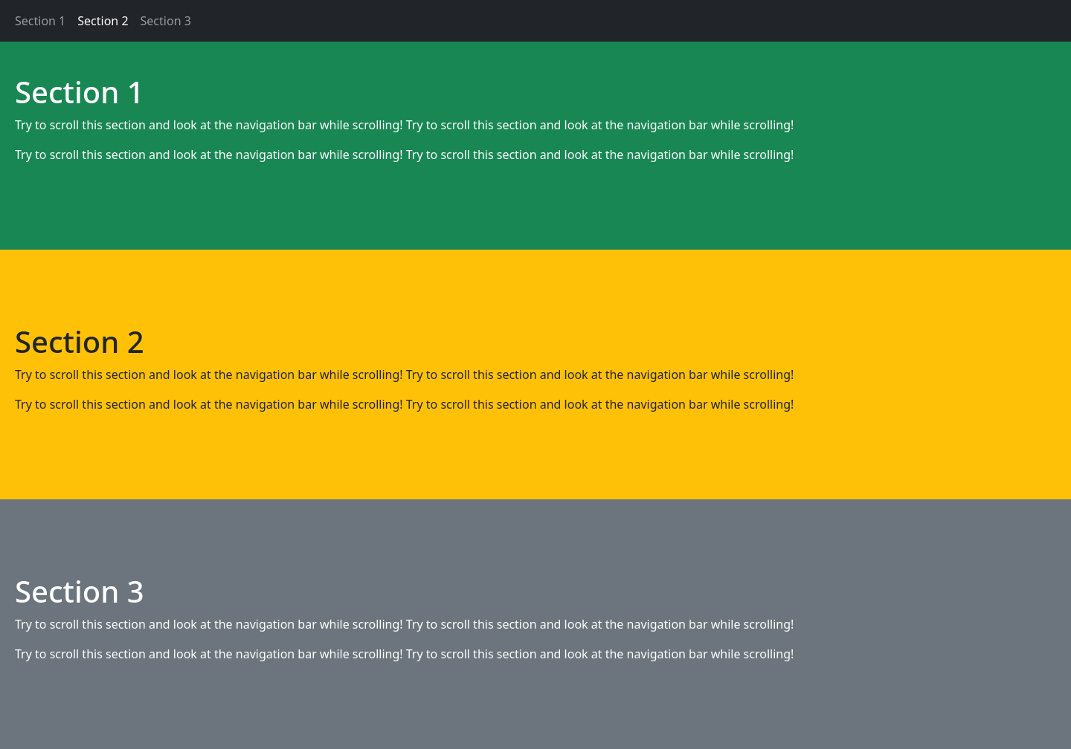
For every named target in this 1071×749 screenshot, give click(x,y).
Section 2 (102, 21)
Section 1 (40, 21)
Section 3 (166, 21)
